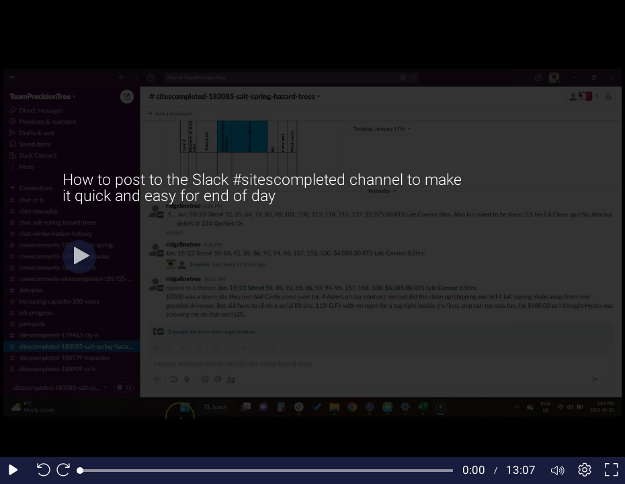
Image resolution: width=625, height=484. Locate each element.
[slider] (266, 470)
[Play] (79, 257)
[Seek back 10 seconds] (40, 470)
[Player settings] (584, 470)
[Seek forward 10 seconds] (66, 470)
